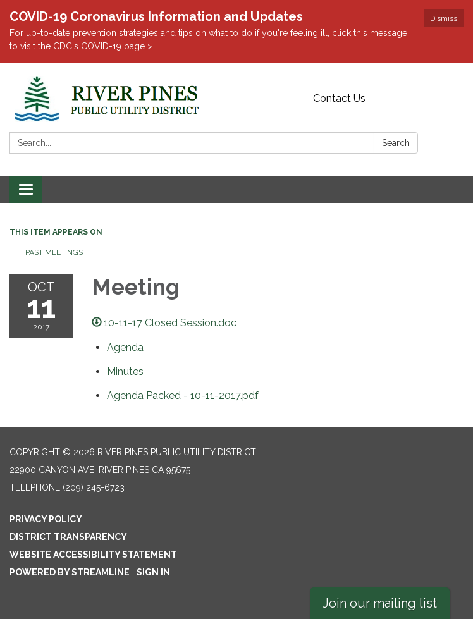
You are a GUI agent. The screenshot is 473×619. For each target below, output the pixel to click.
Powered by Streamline (69, 572)
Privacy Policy (45, 519)
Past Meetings (54, 252)
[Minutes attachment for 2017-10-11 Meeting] (125, 371)
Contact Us (339, 98)
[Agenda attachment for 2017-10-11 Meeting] (125, 347)
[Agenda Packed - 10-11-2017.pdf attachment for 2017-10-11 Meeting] (183, 395)
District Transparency (68, 537)
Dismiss (443, 18)
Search (396, 143)
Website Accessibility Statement (93, 554)
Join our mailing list (379, 603)
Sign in (153, 572)
